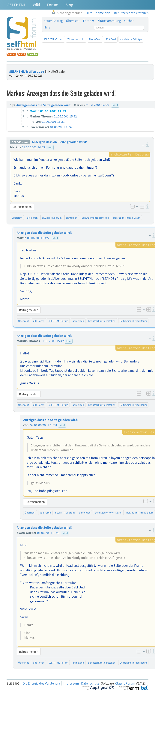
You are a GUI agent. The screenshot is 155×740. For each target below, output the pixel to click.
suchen (129, 21)
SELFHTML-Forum (53, 39)
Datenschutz (90, 683)
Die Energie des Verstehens (42, 683)
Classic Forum (125, 683)
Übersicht (73, 21)
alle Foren (32, 217)
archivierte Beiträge (131, 39)
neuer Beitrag (53, 21)
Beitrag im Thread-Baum (126, 217)
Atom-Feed (95, 39)
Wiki (36, 4)
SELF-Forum (20, 142)
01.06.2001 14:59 (38, 238)
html (49, 147)
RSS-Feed (111, 39)
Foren (87, 21)
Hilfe (47, 27)
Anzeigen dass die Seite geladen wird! (59, 142)
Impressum (71, 683)
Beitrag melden (22, 207)
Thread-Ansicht (76, 39)
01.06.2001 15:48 (48, 533)
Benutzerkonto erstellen (95, 217)
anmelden (71, 217)
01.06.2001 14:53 (33, 147)
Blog (69, 4)
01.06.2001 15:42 (52, 341)
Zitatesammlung (109, 21)
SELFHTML (16, 4)
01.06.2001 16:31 (45, 425)
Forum (52, 4)
